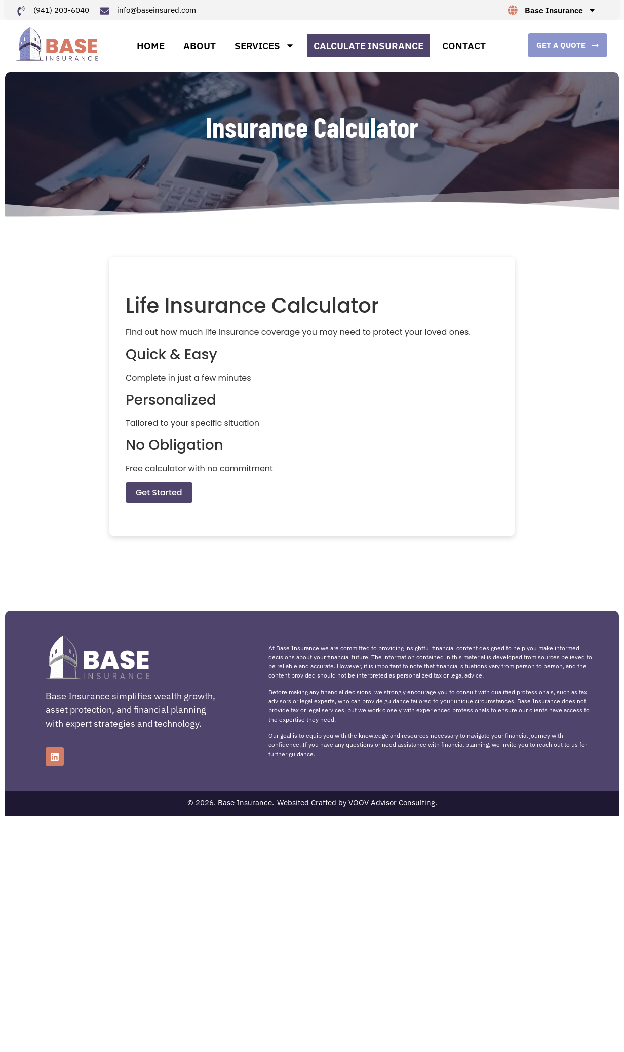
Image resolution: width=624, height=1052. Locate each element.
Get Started (159, 501)
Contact (464, 50)
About (199, 50)
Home (151, 50)
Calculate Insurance (368, 50)
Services (265, 50)
